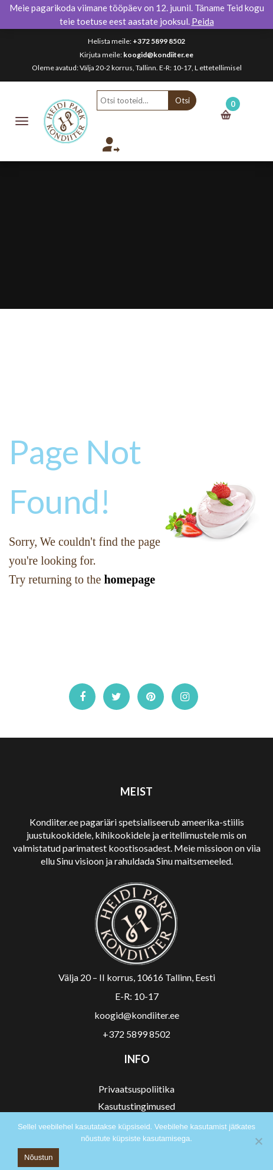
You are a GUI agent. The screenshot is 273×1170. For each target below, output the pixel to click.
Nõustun (38, 1157)
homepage (129, 579)
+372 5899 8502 (159, 41)
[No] (258, 1141)
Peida (203, 21)
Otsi (182, 100)
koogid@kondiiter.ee (158, 54)
